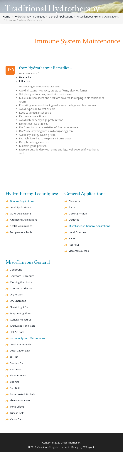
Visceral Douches (79, 250)
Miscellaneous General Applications (98, 16)
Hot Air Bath (17, 332)
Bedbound (16, 269)
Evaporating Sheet (20, 313)
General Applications (61, 16)
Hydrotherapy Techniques (29, 16)
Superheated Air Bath (22, 394)
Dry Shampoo (18, 300)
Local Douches (77, 232)
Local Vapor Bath (20, 350)
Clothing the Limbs (21, 282)
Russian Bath (17, 363)
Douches (74, 219)
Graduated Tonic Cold (22, 325)
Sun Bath (15, 388)
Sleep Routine (18, 375)
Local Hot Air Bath (20, 344)
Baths (72, 207)
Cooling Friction (78, 213)
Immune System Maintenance (27, 338)
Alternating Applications (23, 219)
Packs (72, 238)
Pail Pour (74, 244)
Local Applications (20, 207)
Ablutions (74, 201)
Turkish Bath (17, 413)
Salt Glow (15, 369)
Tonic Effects (17, 406)
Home (6, 16)
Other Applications (20, 213)
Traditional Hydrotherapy (52, 8)
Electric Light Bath (20, 307)
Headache (25, 77)
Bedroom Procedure (22, 276)
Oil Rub (14, 357)
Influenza (24, 81)
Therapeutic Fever (20, 400)
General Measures (20, 319)
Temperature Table (21, 232)
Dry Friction (16, 294)
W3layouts (89, 447)
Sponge (14, 381)
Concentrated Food (21, 288)
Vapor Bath (16, 419)
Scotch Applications (21, 226)
